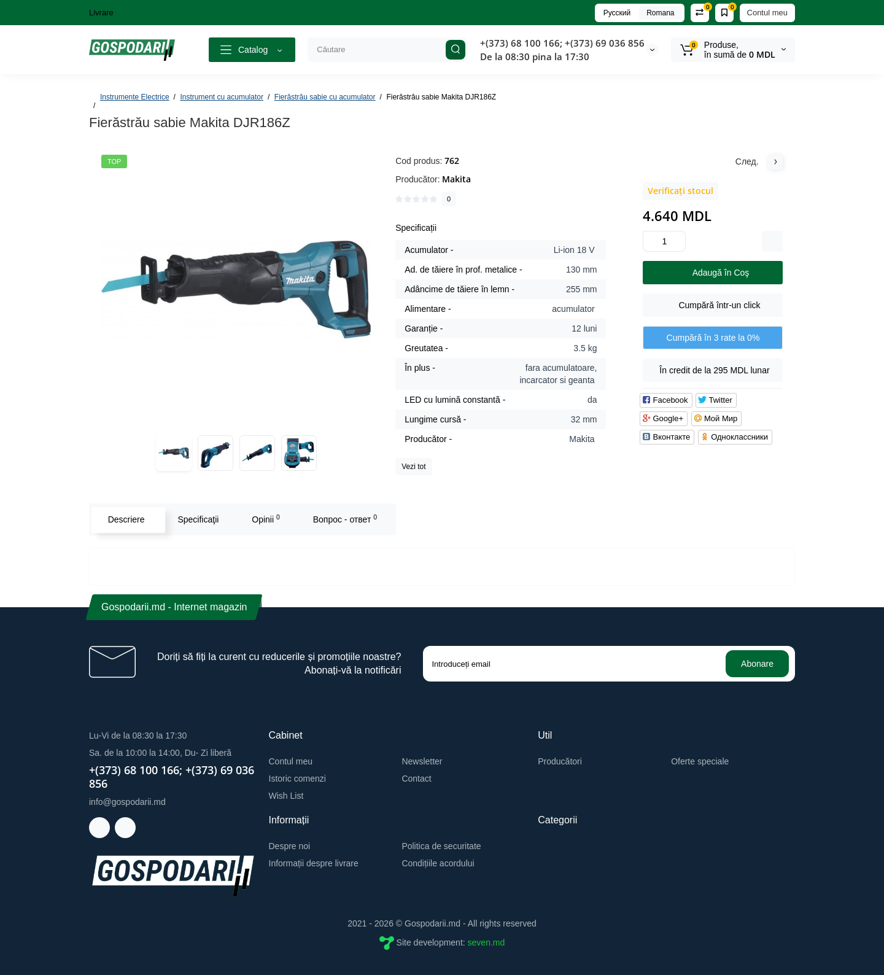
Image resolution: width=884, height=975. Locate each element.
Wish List (286, 796)
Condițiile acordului (437, 863)
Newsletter (421, 761)
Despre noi (290, 846)
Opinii (265, 518)
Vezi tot (413, 466)
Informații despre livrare (314, 863)
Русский (617, 13)
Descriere (125, 519)
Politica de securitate (441, 846)
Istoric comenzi (297, 778)
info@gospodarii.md (127, 802)
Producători (560, 761)
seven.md (486, 942)
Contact (416, 778)
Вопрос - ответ (344, 518)
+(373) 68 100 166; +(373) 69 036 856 (562, 43)
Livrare (101, 12)
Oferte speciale (700, 761)
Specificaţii (197, 519)
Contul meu (767, 12)
